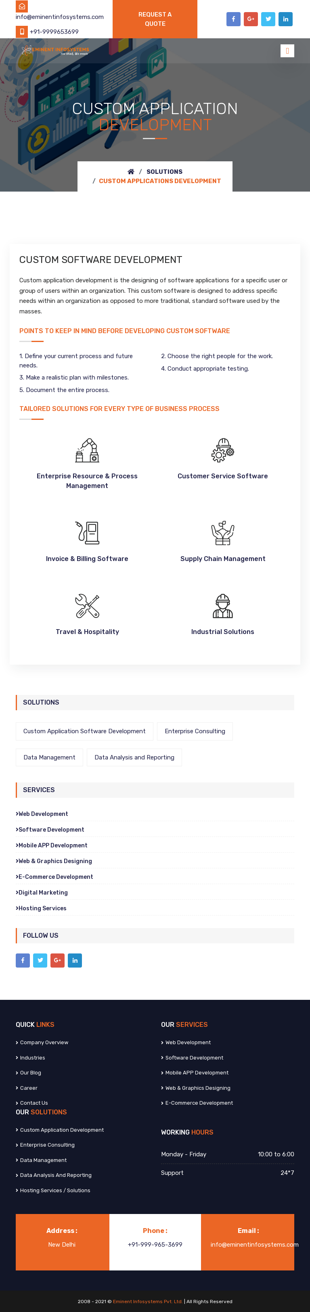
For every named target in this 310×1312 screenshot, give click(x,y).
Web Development (42, 814)
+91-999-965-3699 (155, 1244)
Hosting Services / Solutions (53, 1190)
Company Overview (42, 1042)
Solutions (164, 171)
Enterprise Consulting (195, 731)
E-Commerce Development (54, 877)
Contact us (32, 1103)
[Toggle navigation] (287, 50)
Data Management (49, 757)
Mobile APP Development (52, 845)
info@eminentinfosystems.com (255, 1244)
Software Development (50, 829)
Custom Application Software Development (84, 731)
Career (27, 1088)
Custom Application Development (60, 1130)
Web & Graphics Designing (54, 861)
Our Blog (28, 1073)
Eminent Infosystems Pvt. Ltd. (148, 1301)
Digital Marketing (42, 892)
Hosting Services (41, 908)
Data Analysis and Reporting (134, 757)
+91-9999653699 (47, 31)
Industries (30, 1058)
